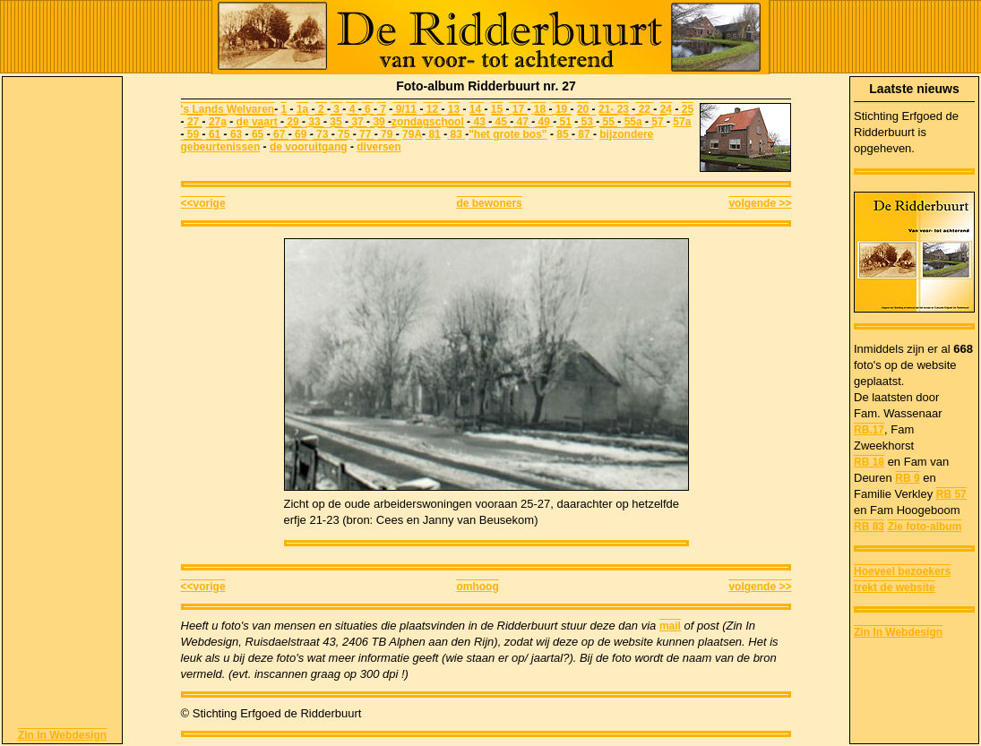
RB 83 (869, 526)
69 (299, 134)
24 (666, 109)
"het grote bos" (507, 134)
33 (314, 122)
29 (293, 122)
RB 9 (907, 478)
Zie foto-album (925, 526)
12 (432, 109)
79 (387, 134)
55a (633, 122)
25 (687, 109)
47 (521, 122)
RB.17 (869, 430)
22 (644, 109)
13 (454, 109)
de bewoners (488, 203)
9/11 (404, 109)
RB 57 (951, 494)
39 (377, 122)
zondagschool (428, 122)
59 (193, 134)
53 (587, 122)
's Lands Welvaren (228, 109)
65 (256, 134)
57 (659, 122)
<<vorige (203, 203)
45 (501, 122)
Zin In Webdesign (62, 735)
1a (302, 109)
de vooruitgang (309, 147)
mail (670, 626)
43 (478, 122)
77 (365, 134)
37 (357, 122)
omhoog (477, 586)
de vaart (257, 122)
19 (562, 109)
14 (477, 109)
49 (544, 122)
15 (497, 109)
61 (213, 134)
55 (608, 122)
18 (538, 109)
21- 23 (613, 109)
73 (322, 134)
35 (335, 122)
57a (682, 122)
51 (564, 122)
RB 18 (869, 462)
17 (519, 109)
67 (279, 134)
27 (194, 122)
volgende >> (759, 203)
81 (433, 134)
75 (344, 134)
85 (564, 134)
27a (218, 122)
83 (456, 134)
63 (235, 134)
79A (412, 134)
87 (584, 134)
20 (583, 109)
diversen (378, 147)
